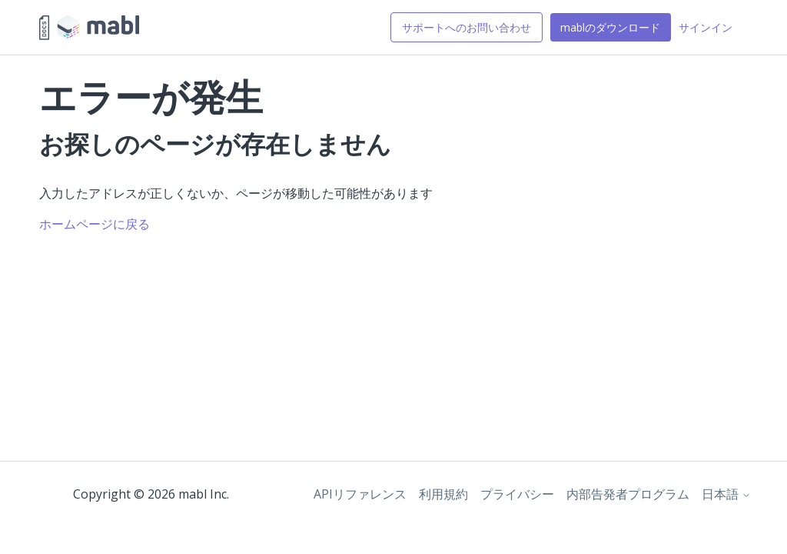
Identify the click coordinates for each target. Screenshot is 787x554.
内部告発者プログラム (627, 494)
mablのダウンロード (610, 27)
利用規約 (443, 494)
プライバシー (517, 494)
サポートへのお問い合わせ (466, 27)
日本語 (726, 494)
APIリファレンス (360, 494)
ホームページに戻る (94, 223)
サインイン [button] (705, 27)
